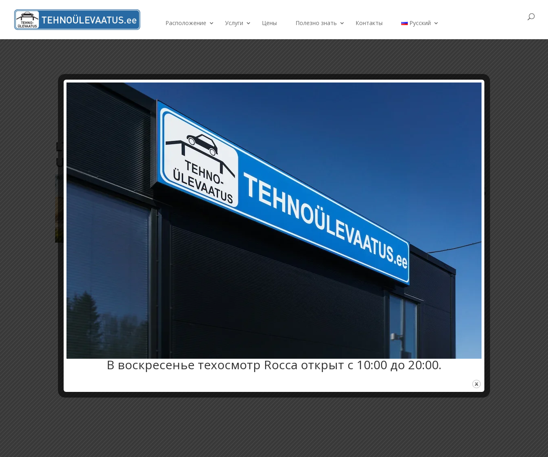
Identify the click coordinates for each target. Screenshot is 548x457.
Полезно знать (316, 23)
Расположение (185, 23)
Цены (269, 23)
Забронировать (484, 23)
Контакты (369, 23)
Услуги (234, 23)
